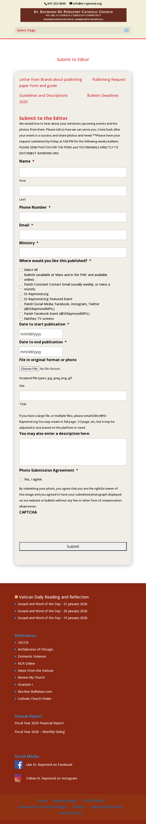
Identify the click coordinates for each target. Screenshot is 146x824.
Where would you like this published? (55, 260)
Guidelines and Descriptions (43, 95)
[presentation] (54, 526)
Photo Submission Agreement (48, 470)
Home (42, 800)
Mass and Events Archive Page (42, 807)
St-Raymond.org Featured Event (48, 299)
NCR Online (26, 663)
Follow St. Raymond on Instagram (51, 778)
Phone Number (35, 207)
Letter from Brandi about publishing (51, 79)
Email (26, 225)
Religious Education (107, 807)
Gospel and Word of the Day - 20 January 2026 (52, 611)
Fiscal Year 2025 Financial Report (39, 723)
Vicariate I (25, 684)
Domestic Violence (32, 656)
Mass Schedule (65, 800)
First (22, 180)
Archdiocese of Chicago (35, 649)
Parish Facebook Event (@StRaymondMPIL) (57, 313)
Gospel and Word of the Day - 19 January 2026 (52, 618)
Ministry (29, 243)
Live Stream (93, 800)
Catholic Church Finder (34, 698)
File (22, 386)
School (78, 807)
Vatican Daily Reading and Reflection (54, 597)
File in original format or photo (48, 359)
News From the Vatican (35, 670)
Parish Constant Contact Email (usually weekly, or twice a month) (67, 286)
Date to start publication (44, 324)
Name (26, 161)
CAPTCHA (28, 512)
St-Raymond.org (36, 294)
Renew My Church (31, 677)
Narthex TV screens (39, 318)
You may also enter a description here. (54, 433)
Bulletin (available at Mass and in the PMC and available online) (65, 277)
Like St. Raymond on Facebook (49, 764)
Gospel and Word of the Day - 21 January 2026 (52, 604)
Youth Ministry (71, 813)
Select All (31, 270)
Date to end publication (43, 342)
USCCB (23, 642)
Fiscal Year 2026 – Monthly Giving (40, 732)
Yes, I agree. (33, 479)
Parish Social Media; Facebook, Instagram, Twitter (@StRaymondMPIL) (61, 306)
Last (22, 199)
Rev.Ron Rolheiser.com (35, 691)
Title (23, 404)
